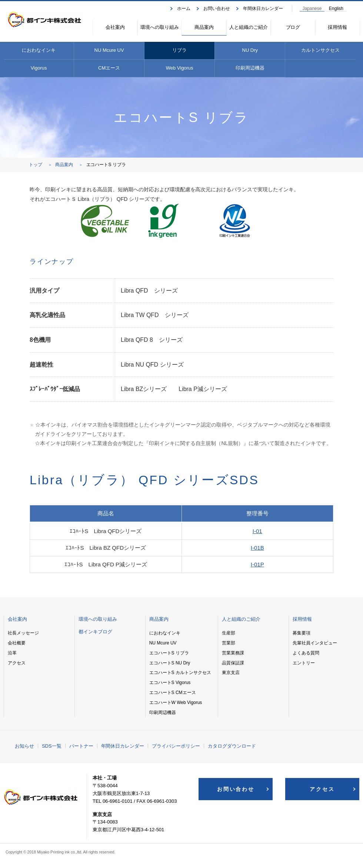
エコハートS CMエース (172, 692)
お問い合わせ (216, 8)
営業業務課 (233, 653)
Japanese (312, 8)
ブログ (293, 27)
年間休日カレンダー (263, 8)
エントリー (304, 663)
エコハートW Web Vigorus (175, 702)
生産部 (228, 633)
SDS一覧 (51, 746)
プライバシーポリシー (176, 746)
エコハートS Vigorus (170, 682)
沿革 (12, 653)
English (336, 8)
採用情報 (337, 27)
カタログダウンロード (232, 746)
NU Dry (250, 50)
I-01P (257, 564)
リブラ (179, 50)
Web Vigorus (179, 68)
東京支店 (231, 672)
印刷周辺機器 (250, 68)
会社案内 (115, 27)
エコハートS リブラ (169, 653)
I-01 (257, 531)
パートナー (81, 746)
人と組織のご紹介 (248, 27)
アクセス (17, 663)
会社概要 (17, 643)
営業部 (228, 643)
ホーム (183, 8)
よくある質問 (306, 653)
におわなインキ (39, 50)
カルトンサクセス (320, 50)
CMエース (109, 68)
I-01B (257, 548)
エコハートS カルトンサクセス (180, 672)
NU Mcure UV (109, 50)
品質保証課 (233, 663)
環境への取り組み (159, 27)
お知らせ (24, 746)
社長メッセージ (23, 633)
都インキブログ (95, 631)
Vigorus (39, 68)
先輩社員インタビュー (315, 643)
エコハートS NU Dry (169, 663)
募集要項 (301, 633)
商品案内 (204, 27)
